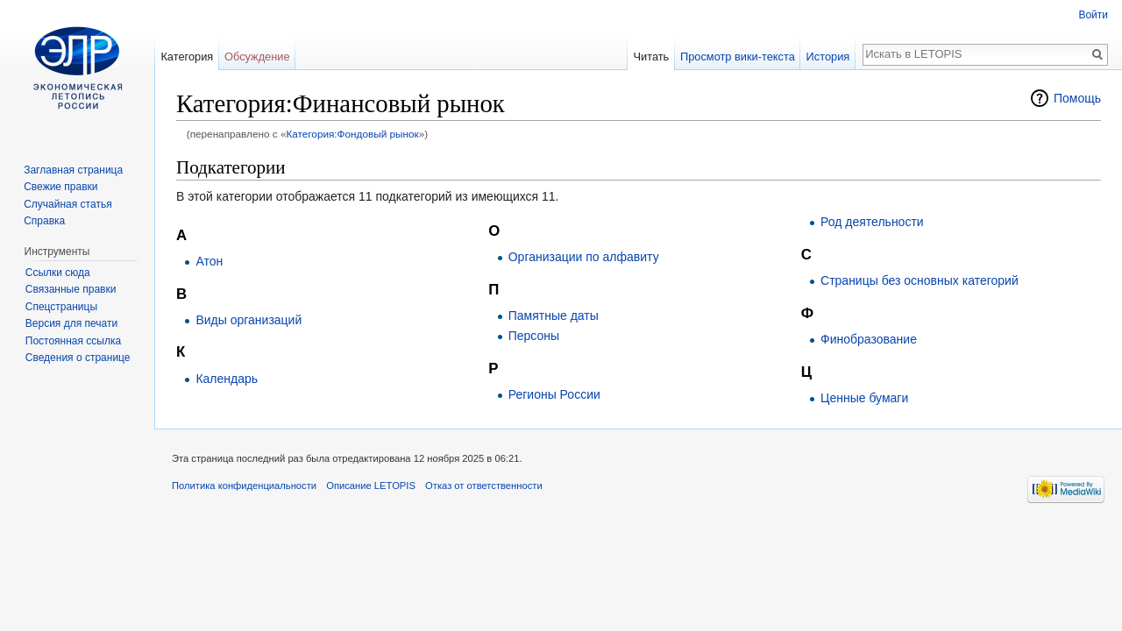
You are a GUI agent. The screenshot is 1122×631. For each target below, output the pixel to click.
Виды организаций (248, 320)
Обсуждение (257, 56)
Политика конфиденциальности (244, 485)
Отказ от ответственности (484, 485)
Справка (44, 221)
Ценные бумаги (864, 398)
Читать (651, 56)
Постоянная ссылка (73, 341)
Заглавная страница (73, 170)
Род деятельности (872, 222)
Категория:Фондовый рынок (352, 133)
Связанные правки (71, 289)
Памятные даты (553, 315)
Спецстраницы (61, 307)
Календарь (226, 379)
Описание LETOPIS (370, 485)
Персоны (533, 336)
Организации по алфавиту (583, 257)
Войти (1093, 15)
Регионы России (554, 394)
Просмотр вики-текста (737, 56)
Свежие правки (60, 187)
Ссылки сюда (57, 272)
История (828, 56)
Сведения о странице (78, 357)
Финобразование (868, 339)
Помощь (1077, 98)
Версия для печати (71, 323)
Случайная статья (67, 204)
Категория (186, 56)
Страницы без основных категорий (919, 280)
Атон (209, 261)
